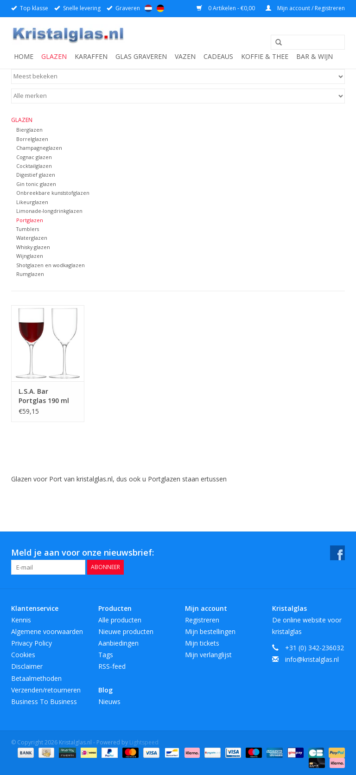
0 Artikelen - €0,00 (226, 8)
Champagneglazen (39, 147)
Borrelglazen (32, 138)
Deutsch (160, 8)
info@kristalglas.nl (312, 659)
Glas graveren (141, 56)
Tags (105, 654)
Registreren (202, 619)
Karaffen (91, 56)
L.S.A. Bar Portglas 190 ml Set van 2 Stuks (44, 396)
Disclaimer (27, 666)
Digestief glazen (35, 174)
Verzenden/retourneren (46, 689)
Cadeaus (218, 56)
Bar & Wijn (314, 56)
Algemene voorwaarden (47, 631)
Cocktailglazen (34, 165)
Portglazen (29, 220)
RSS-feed (112, 666)
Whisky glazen (33, 246)
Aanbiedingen (118, 643)
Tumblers (27, 228)
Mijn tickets (202, 643)
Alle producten (119, 619)
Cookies (23, 654)
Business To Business (44, 701)
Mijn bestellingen (210, 631)
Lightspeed (144, 742)
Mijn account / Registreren (305, 8)
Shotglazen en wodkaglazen (50, 265)
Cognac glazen (34, 157)
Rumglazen (30, 273)
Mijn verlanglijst (208, 654)
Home (23, 56)
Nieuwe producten (125, 631)
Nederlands (148, 8)
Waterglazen (31, 237)
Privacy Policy (31, 643)
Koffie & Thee (264, 56)
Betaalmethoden (36, 678)
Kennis (21, 619)
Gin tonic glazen (36, 183)
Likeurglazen (32, 202)
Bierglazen (29, 129)
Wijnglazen (29, 255)
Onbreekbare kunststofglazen (52, 192)
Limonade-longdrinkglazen (49, 210)
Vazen (185, 56)
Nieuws (109, 701)
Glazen (54, 56)
